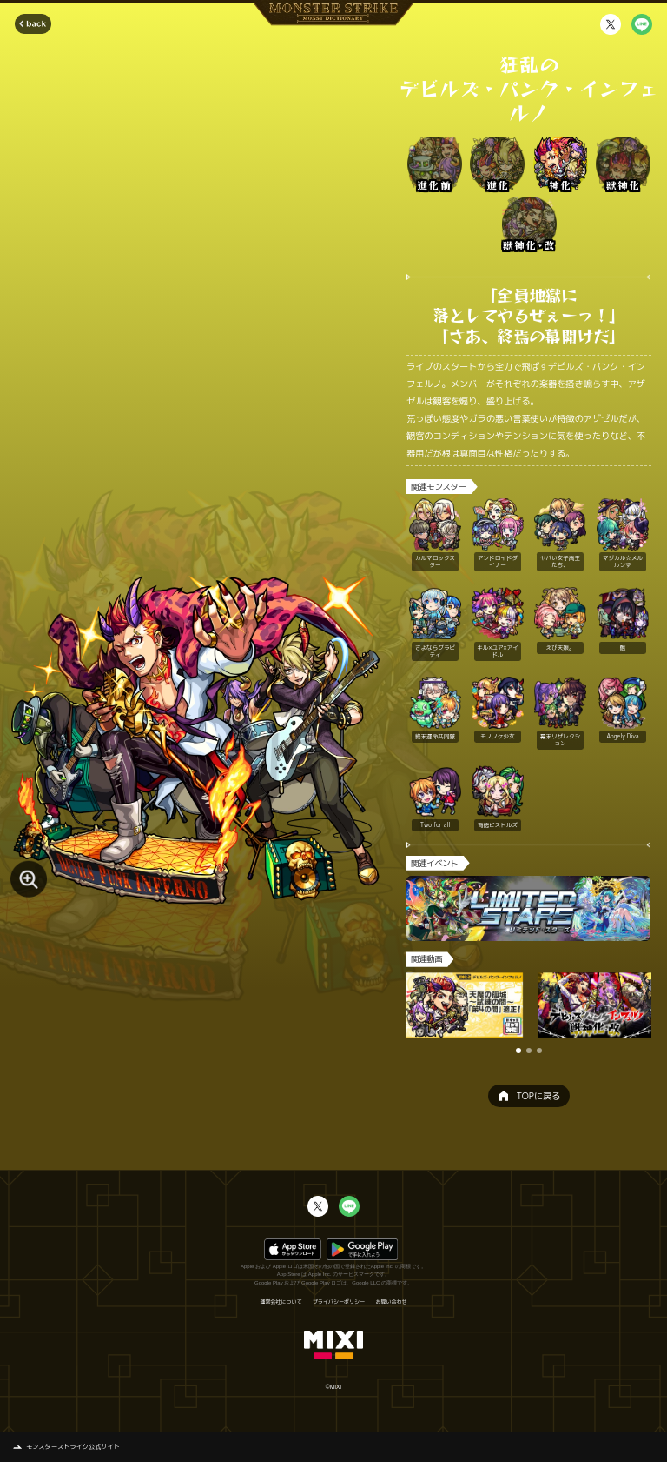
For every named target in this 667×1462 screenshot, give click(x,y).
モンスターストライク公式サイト (73, 1446)
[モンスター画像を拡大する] (28, 879)
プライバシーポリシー (339, 1302)
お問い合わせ (391, 1302)
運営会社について (280, 1302)
